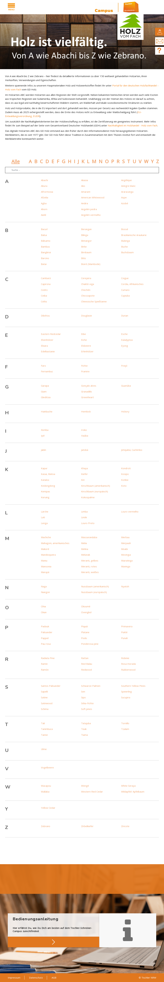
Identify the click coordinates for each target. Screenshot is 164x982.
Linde (84, 517)
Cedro (44, 289)
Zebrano (45, 826)
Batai (44, 264)
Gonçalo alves (88, 385)
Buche (124, 246)
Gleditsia (45, 397)
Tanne (44, 734)
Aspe (124, 197)
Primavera (126, 626)
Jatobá (84, 449)
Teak (84, 729)
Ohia (43, 606)
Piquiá (84, 626)
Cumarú (125, 289)
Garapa (45, 385)
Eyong (124, 345)
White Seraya (128, 785)
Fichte (84, 365)
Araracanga (127, 191)
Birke (84, 246)
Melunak (85, 554)
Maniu (44, 560)
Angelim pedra (89, 209)
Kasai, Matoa (48, 474)
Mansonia (46, 566)
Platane (85, 632)
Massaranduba (89, 537)
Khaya (84, 468)
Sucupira (125, 697)
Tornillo (125, 723)
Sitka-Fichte (87, 703)
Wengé (85, 785)
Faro (43, 365)
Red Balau (86, 663)
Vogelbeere (47, 767)
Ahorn (44, 209)
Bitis (83, 258)
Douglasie (86, 315)
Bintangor (86, 240)
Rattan (84, 658)
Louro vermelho (129, 511)
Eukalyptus (127, 339)
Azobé (124, 203)
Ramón (45, 669)
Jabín (43, 449)
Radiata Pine (48, 658)
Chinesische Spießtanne (94, 301)
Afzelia (44, 197)
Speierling (126, 691)
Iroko (84, 429)
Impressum (14, 977)
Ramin (44, 663)
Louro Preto (87, 523)
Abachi (44, 180)
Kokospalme (88, 497)
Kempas (45, 491)
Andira (84, 203)
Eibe (83, 334)
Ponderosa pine (89, 643)
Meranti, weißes (90, 572)
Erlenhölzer (87, 351)
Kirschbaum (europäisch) (94, 491)
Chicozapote (88, 295)
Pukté (124, 632)
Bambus (45, 246)
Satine (44, 697)
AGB (54, 977)
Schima (44, 709)
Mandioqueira (48, 554)
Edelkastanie (48, 351)
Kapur (44, 468)
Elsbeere (86, 345)
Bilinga (84, 235)
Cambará (46, 278)
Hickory (125, 411)
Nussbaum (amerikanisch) (95, 586)
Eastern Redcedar (51, 334)
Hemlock (86, 411)
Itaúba (84, 435)
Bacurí (44, 229)
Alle (15, 161)
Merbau (125, 537)
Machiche (46, 537)
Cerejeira (86, 278)
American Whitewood (92, 197)
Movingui (126, 554)
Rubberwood (128, 669)
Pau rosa (46, 643)
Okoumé (85, 606)
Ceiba (44, 295)
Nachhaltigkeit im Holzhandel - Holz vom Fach (132, 125)
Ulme (44, 749)
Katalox (45, 479)
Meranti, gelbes (89, 560)
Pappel (45, 638)
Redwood (86, 669)
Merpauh (126, 543)
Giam (44, 391)
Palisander (46, 632)
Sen (83, 691)
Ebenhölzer (47, 339)
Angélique (126, 180)
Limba (84, 511)
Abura (44, 185)
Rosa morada (128, 663)
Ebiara (44, 345)
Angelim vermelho (91, 214)
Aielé (43, 214)
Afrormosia (47, 191)
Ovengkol (86, 612)
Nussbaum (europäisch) (94, 592)
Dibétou (45, 315)
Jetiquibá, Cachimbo (131, 449)
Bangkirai (46, 252)
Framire (85, 371)
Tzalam (125, 729)
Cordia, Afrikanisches (132, 284)
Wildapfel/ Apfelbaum (132, 791)
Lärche (44, 511)
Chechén (85, 289)
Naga (44, 586)
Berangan (86, 229)
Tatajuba (86, 723)
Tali (43, 723)
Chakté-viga (87, 284)
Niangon (45, 592)
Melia (84, 543)
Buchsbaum (127, 252)
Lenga (44, 523)
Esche (124, 334)
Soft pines (86, 709)
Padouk (45, 626)
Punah (124, 638)
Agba (44, 203)
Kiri (83, 479)
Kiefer (84, 474)
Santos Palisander (50, 685)
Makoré (45, 549)
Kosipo (125, 474)
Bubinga (125, 240)
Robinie (125, 658)
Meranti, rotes (89, 566)
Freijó (124, 365)
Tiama (84, 734)
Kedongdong (48, 485)
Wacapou (46, 785)
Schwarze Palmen (90, 685)
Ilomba (44, 429)
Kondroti (126, 468)
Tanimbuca (47, 729)
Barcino (45, 258)
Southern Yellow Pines (133, 685)
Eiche (84, 339)
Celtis (44, 301)
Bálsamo (45, 240)
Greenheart (87, 397)
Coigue (125, 278)
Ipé (43, 435)
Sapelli (44, 691)
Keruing (45, 497)
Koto (124, 485)
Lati (43, 517)
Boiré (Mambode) (90, 264)
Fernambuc (47, 371)
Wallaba (45, 791)
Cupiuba (125, 295)
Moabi (124, 549)
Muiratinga (127, 560)
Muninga (125, 566)
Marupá (45, 572)
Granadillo (86, 391)
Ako (83, 185)
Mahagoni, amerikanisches (55, 543)
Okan (44, 612)
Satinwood (46, 703)
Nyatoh (125, 586)
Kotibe (124, 479)
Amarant (85, 191)
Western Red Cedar (92, 791)
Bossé (124, 229)
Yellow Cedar (48, 807)
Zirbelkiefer (87, 826)
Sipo (83, 697)
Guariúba (126, 385)
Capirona (45, 284)
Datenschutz (36, 977)
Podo (84, 638)
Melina (84, 549)
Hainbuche (46, 411)
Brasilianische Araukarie (134, 235)
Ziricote (125, 826)
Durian (124, 315)
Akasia (84, 180)
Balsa (44, 235)
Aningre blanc (128, 185)
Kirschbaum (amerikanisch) (95, 485)
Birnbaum (86, 252)
